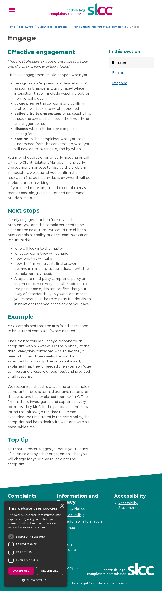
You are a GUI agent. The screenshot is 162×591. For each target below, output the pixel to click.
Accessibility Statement (128, 505)
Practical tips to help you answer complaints (99, 26)
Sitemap (68, 528)
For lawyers (26, 26)
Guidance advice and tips (52, 26)
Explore (119, 73)
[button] (35, 580)
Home (11, 26)
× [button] (61, 506)
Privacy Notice (73, 509)
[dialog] (36, 544)
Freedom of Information (81, 521)
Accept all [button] (21, 570)
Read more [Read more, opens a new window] (38, 527)
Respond (119, 83)
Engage (119, 62)
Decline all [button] (49, 570)
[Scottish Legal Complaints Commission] (81, 9)
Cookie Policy (72, 515)
